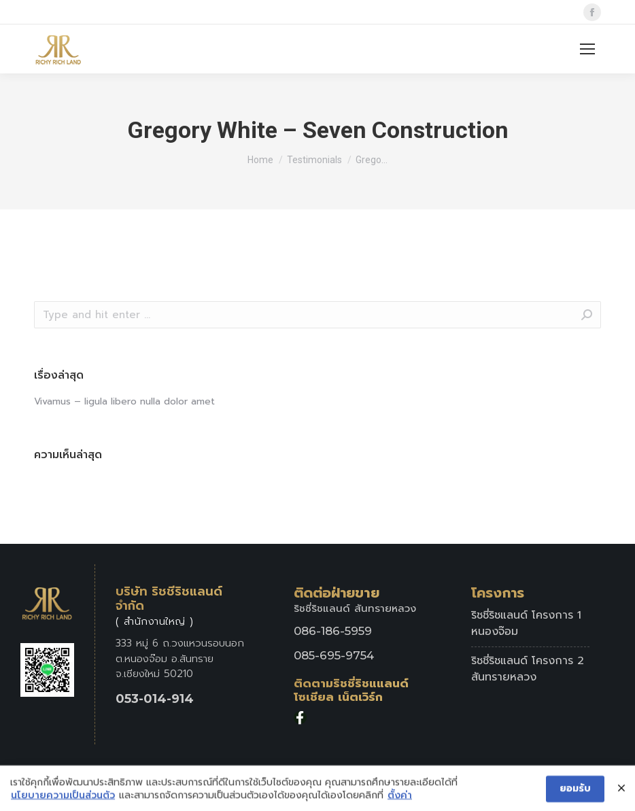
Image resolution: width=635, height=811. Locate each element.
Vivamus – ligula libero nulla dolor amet (124, 402)
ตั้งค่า (400, 799)
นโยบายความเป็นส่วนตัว (63, 799)
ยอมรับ (575, 791)
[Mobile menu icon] (587, 49)
